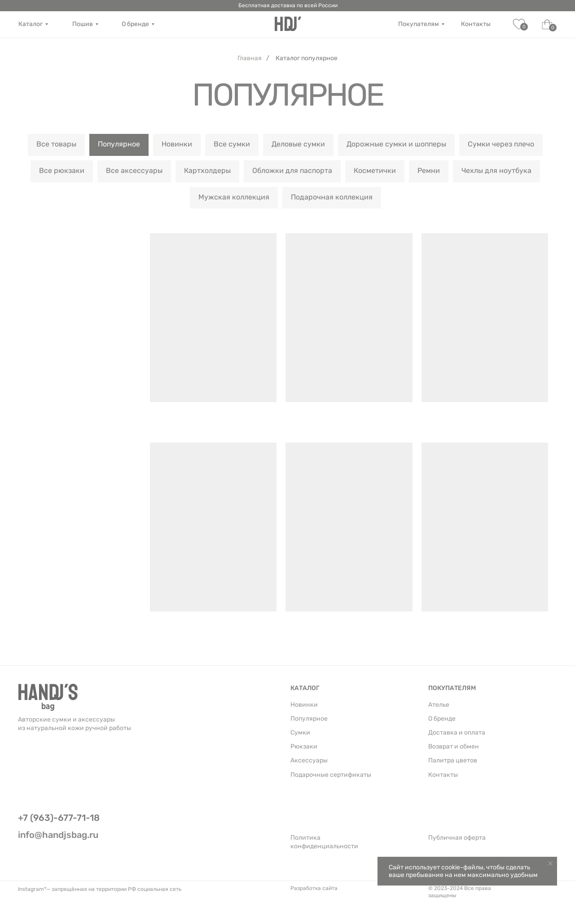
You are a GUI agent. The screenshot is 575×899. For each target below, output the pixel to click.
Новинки (177, 144)
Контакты (476, 24)
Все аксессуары (134, 170)
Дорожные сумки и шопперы (396, 144)
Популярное (119, 144)
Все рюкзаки (61, 170)
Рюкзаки (303, 746)
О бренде (135, 24)
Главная (249, 58)
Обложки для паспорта (292, 170)
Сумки (300, 732)
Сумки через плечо (501, 144)
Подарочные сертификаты (330, 775)
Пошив (82, 24)
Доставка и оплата (456, 732)
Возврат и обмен (453, 746)
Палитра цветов (452, 760)
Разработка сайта (314, 888)
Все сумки (232, 144)
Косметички (375, 170)
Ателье (438, 705)
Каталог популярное (307, 58)
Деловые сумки (298, 144)
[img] (288, 24)
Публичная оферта (457, 837)
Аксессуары (309, 760)
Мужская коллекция (233, 197)
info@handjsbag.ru (58, 834)
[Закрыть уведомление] (550, 863)
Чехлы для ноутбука (496, 170)
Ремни (428, 170)
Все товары (56, 144)
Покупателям (418, 24)
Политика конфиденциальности (324, 842)
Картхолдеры (207, 170)
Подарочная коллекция (332, 197)
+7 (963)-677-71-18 (59, 817)
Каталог (30, 24)
